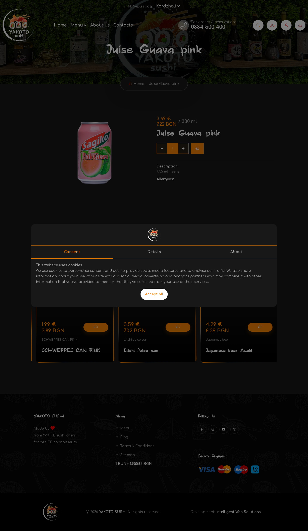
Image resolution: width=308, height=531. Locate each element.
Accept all (154, 294)
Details (154, 252)
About (236, 252)
